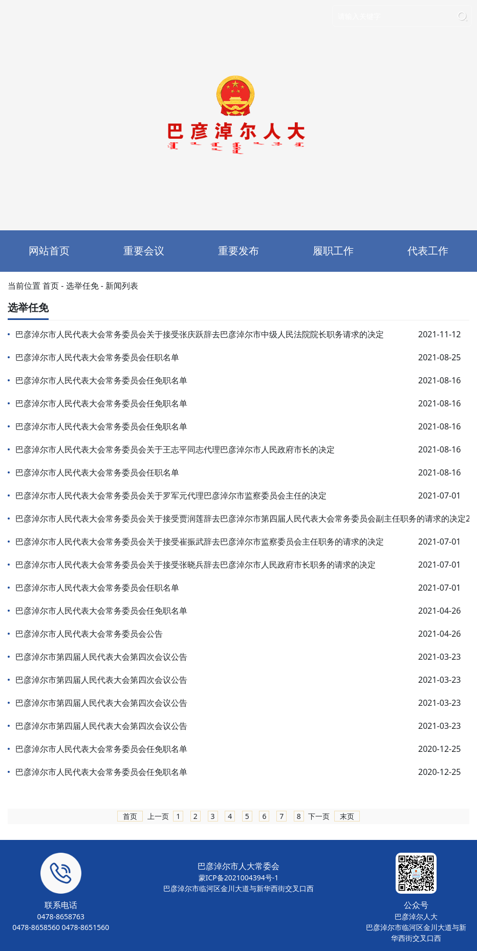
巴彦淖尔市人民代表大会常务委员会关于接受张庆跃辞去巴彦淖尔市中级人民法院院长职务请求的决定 (199, 334)
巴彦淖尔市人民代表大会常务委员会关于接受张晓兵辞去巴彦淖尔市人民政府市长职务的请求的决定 (195, 564)
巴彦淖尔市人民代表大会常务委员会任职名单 (97, 357)
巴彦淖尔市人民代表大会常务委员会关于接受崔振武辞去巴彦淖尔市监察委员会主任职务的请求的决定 (199, 541)
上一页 (158, 816)
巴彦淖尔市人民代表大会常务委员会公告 (89, 633)
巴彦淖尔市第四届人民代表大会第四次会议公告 (101, 656)
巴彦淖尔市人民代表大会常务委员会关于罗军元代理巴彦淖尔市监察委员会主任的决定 (171, 495)
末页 (347, 816)
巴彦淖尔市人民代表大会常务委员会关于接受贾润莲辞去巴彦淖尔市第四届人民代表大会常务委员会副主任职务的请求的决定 (240, 518)
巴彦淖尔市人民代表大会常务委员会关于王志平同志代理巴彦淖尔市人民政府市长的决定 (175, 449)
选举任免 (82, 285)
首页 (50, 285)
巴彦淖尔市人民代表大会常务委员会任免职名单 (101, 380)
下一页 (319, 816)
